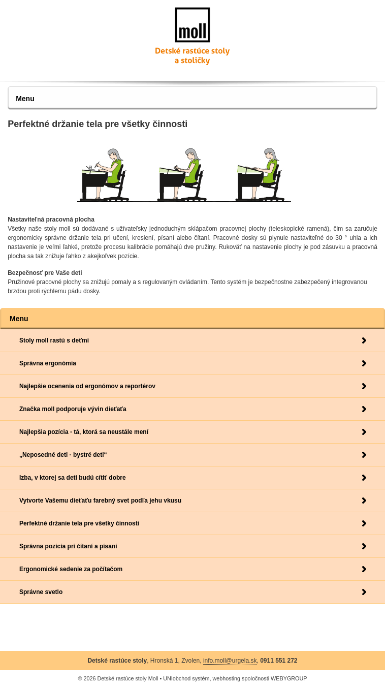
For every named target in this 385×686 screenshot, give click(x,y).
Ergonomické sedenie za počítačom (70, 569)
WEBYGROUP (289, 678)
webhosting (226, 678)
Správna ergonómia (47, 363)
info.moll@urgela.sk (230, 660)
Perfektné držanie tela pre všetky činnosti (79, 523)
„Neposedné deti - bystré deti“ (63, 454)
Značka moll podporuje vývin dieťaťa (72, 409)
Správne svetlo (40, 592)
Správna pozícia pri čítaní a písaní (68, 546)
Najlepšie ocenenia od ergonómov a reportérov (87, 386)
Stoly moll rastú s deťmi (54, 340)
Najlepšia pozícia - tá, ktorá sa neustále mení (83, 431)
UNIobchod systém (186, 678)
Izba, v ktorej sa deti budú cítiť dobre (72, 477)
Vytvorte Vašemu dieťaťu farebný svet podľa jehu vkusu (100, 500)
